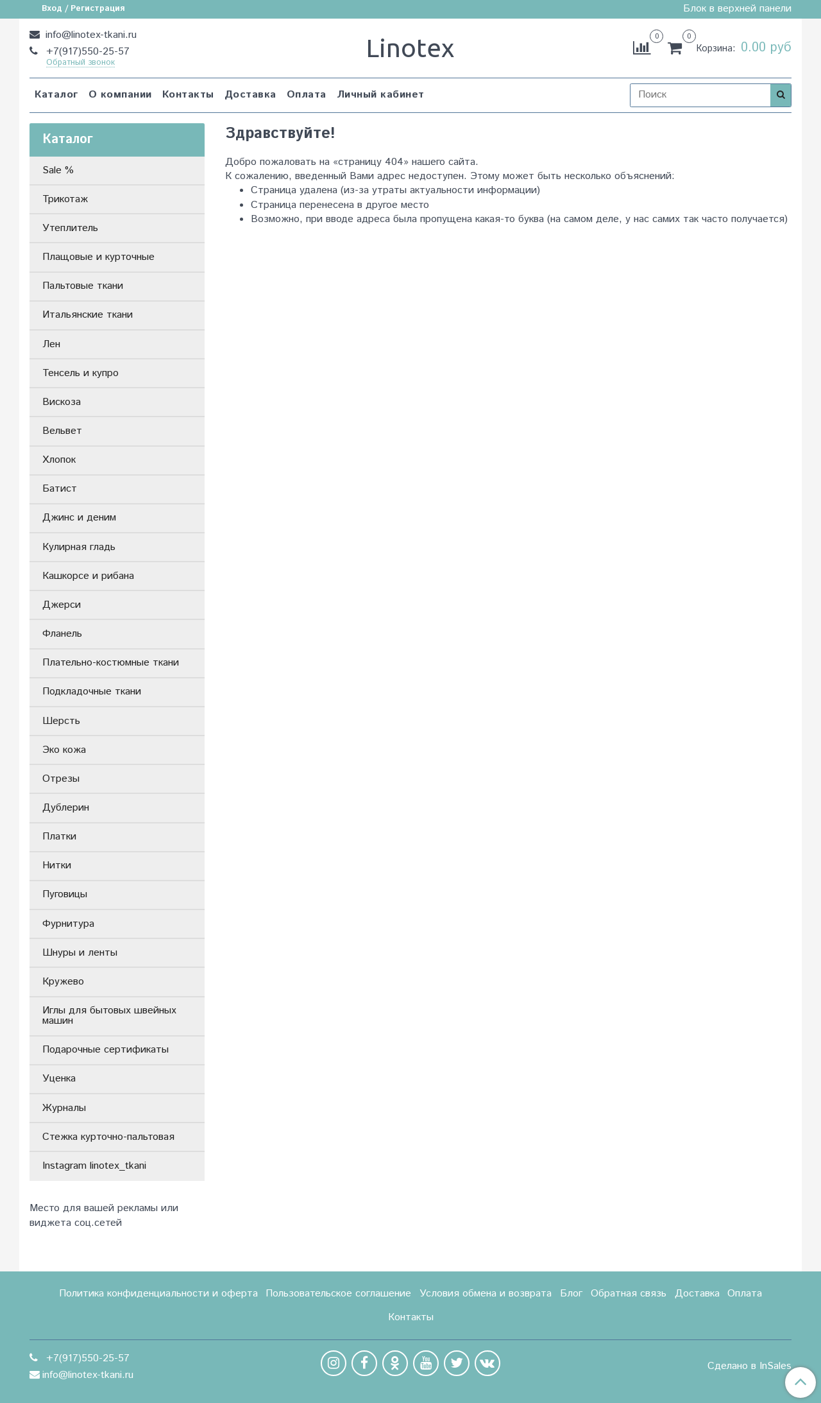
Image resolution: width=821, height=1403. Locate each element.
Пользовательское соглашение (338, 1293)
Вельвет (62, 431)
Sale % (58, 170)
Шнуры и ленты (79, 952)
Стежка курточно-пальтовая (108, 1137)
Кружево (63, 981)
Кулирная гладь (78, 547)
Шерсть (61, 721)
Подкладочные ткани (91, 691)
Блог (571, 1293)
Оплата (306, 94)
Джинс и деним (79, 517)
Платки (59, 836)
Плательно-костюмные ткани (110, 662)
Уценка (59, 1078)
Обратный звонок (80, 63)
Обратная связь (628, 1293)
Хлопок (59, 459)
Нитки (56, 865)
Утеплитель (70, 228)
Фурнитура (68, 924)
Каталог (56, 94)
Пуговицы (64, 894)
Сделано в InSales (749, 1366)
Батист (59, 488)
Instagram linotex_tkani (94, 1165)
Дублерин (65, 807)
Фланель (62, 633)
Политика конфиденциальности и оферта (158, 1293)
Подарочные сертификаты (105, 1049)
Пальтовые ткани (82, 286)
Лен (51, 344)
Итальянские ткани (87, 314)
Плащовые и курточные (98, 257)
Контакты (188, 94)
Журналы (64, 1108)
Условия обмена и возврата (485, 1293)
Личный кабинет (381, 94)
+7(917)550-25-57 (86, 51)
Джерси (61, 605)
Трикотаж (65, 199)
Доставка (250, 94)
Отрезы (61, 778)
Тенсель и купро (80, 373)
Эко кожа (64, 750)
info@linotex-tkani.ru (89, 35)
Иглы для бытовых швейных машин (109, 1015)
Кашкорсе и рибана (88, 576)
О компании (120, 94)
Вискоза (61, 402)
